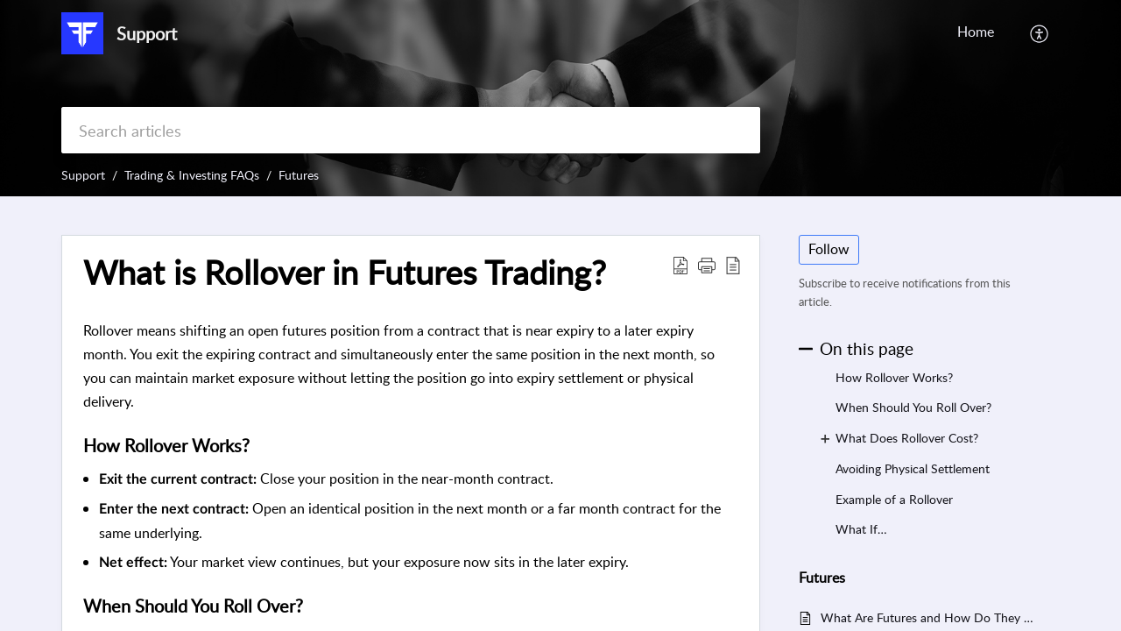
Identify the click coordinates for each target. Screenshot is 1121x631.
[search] (410, 130)
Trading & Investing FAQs (191, 175)
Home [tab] (975, 31)
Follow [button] (829, 249)
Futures (298, 175)
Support (83, 175)
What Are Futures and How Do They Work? (931, 617)
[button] (1040, 33)
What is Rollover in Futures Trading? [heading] (344, 272)
